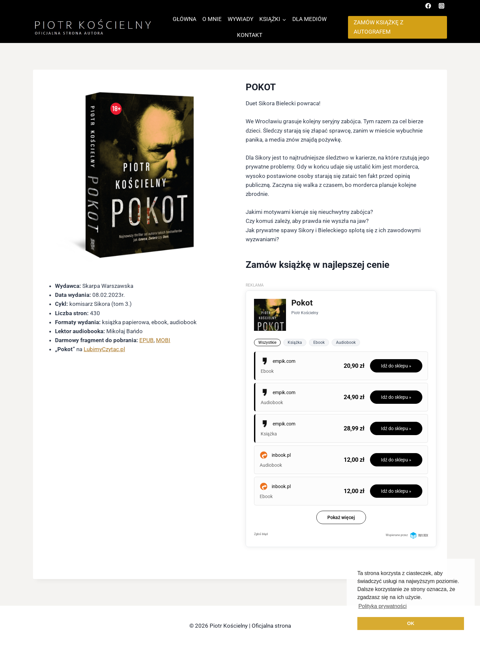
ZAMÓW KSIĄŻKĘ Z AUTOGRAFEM (378, 27)
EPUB (146, 340)
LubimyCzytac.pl (104, 349)
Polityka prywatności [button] (382, 606)
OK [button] (410, 623)
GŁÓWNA (184, 19)
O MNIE (212, 19)
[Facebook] (428, 5)
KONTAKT (249, 35)
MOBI (163, 340)
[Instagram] (441, 5)
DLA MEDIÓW (309, 19)
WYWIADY (240, 19)
